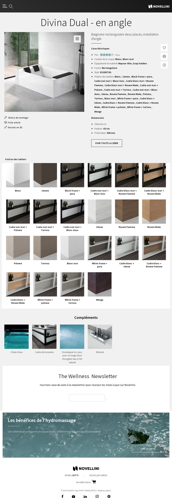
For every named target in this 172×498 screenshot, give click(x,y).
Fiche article (12, 122)
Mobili (72, 475)
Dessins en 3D (13, 127)
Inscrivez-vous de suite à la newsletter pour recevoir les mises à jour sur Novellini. (88, 385)
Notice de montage (16, 117)
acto (108, 490)
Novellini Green (98, 475)
